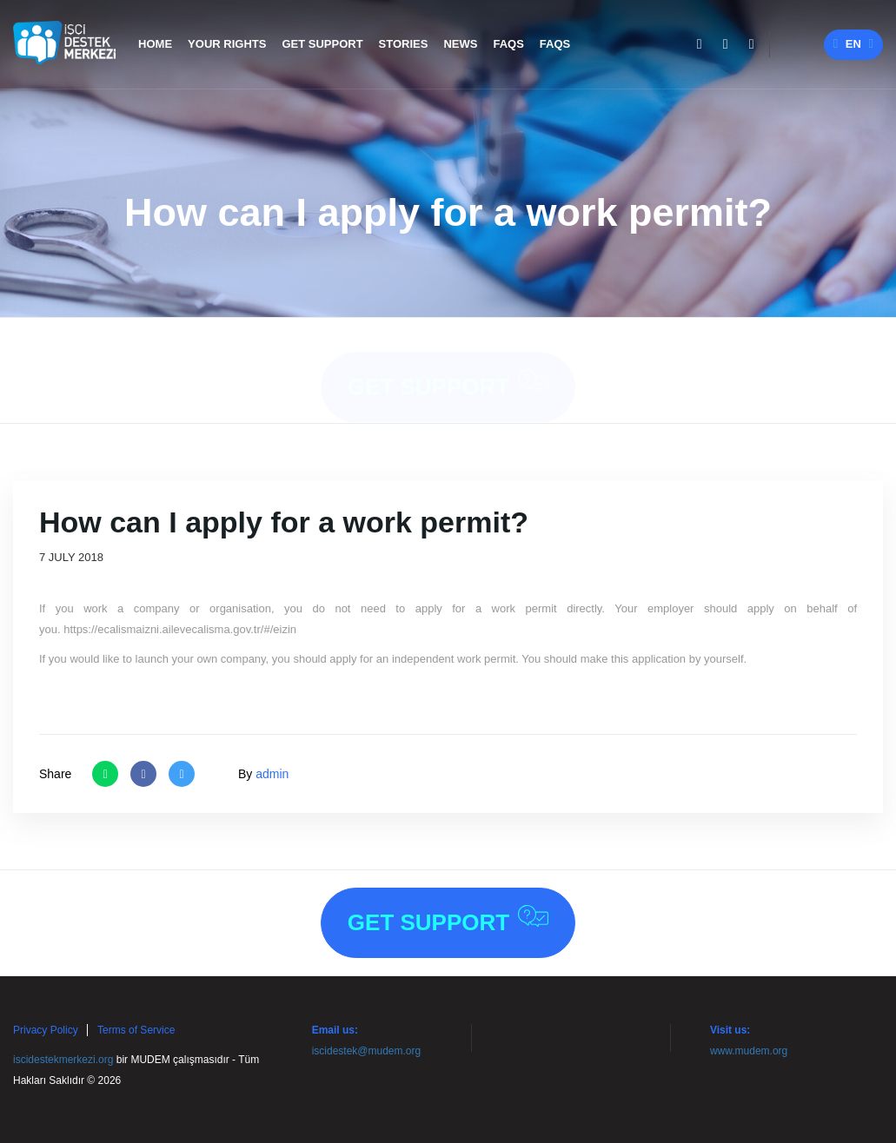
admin (272, 774)
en (853, 43)
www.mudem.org (748, 1051)
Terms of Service (136, 1030)
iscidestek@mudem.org (366, 1051)
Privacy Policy (45, 1030)
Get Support (448, 368)
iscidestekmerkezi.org (63, 1060)
